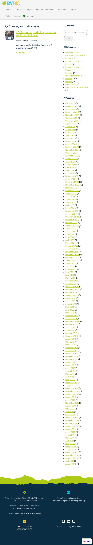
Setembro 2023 (72, 190)
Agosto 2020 (71, 298)
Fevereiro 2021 (71, 281)
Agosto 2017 (70, 365)
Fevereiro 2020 (71, 315)
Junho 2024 (70, 164)
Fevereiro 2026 (71, 106)
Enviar (68, 38)
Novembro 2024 (72, 150)
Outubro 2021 (71, 257)
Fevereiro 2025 (71, 141)
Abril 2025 (69, 135)
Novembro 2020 (72, 289)
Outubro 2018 (71, 333)
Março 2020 (70, 313)
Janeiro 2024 (71, 179)
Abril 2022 (69, 240)
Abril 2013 (69, 461)
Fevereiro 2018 (71, 347)
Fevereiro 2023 (71, 211)
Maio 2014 (69, 438)
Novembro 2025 (72, 115)
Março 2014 (70, 443)
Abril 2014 (69, 440)
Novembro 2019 (72, 321)
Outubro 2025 (71, 118)
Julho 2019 (70, 327)
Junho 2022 (70, 234)
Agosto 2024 (71, 158)
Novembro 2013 (72, 455)
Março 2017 (70, 379)
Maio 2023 (69, 202)
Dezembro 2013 (72, 452)
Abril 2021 (69, 275)
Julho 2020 (70, 301)
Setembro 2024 (72, 155)
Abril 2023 (69, 205)
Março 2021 (70, 278)
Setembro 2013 (71, 458)
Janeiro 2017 (70, 385)
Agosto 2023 (71, 193)
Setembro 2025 (72, 121)
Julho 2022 (70, 231)
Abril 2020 (69, 310)
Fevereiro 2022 (71, 246)
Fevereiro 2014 (71, 446)
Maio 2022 (69, 237)
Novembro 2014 (72, 420)
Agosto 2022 (71, 228)
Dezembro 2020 (72, 286)
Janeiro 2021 (70, 283)
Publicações (70, 84)
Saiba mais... (21, 52)
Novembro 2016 (72, 391)
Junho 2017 (70, 371)
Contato (73, 9)
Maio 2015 (69, 408)
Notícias (39, 9)
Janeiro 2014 (70, 449)
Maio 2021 (69, 272)
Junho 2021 (70, 269)
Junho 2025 (70, 129)
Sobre (9, 9)
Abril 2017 (69, 376)
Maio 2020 (69, 307)
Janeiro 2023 (71, 214)
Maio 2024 (69, 167)
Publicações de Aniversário (76, 87)
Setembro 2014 (71, 426)
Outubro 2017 (71, 359)
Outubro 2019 (71, 324)
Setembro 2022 (72, 225)
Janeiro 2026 (71, 109)
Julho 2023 (70, 196)
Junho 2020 (70, 304)
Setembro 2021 (71, 260)
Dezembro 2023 (72, 182)
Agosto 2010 (70, 464)
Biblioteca (50, 9)
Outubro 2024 (71, 153)
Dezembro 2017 (71, 353)
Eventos (68, 73)
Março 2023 (70, 208)
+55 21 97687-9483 (24, 529)
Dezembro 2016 (72, 388)
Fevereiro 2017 (71, 382)
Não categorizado (72, 76)
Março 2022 (70, 243)
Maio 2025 (69, 132)
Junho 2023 (70, 199)
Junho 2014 (70, 435)
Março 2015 (70, 414)
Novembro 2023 (72, 185)
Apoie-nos (62, 9)
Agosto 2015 (70, 406)
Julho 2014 (70, 432)
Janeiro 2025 (71, 144)
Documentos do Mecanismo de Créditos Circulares (75, 55)
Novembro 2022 (72, 219)
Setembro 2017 (71, 362)
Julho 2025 (70, 126)
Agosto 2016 (70, 397)
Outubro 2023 (71, 187)
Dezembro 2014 (72, 417)
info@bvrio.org (75, 498)
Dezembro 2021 (71, 251)
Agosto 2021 (70, 263)
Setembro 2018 (71, 336)
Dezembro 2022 (72, 217)
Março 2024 (70, 173)
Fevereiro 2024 (71, 176)
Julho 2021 (70, 266)
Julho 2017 (70, 368)
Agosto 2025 (71, 123)
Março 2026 (70, 103)
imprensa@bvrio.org (77, 501)
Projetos (30, 9)
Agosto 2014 (70, 429)
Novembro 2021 (72, 254)
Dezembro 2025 (72, 112)
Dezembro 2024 (72, 147)
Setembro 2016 (71, 394)
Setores (20, 9)
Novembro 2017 (72, 356)
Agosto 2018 (70, 339)
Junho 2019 (70, 330)
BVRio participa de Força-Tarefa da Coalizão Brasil (36, 33)
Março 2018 (70, 345)
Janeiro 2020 (71, 318)
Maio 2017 (69, 374)
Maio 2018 (69, 342)
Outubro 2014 (71, 423)
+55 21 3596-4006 (24, 526)
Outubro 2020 (71, 292)
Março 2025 (70, 138)
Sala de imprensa (13, 16)
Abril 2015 (69, 411)
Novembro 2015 (72, 403)
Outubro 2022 (71, 222)
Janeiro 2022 (71, 249)
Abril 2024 (69, 170)
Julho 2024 (70, 161)
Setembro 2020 (72, 295)
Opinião (68, 81)
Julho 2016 (70, 400)
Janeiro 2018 (70, 350)
